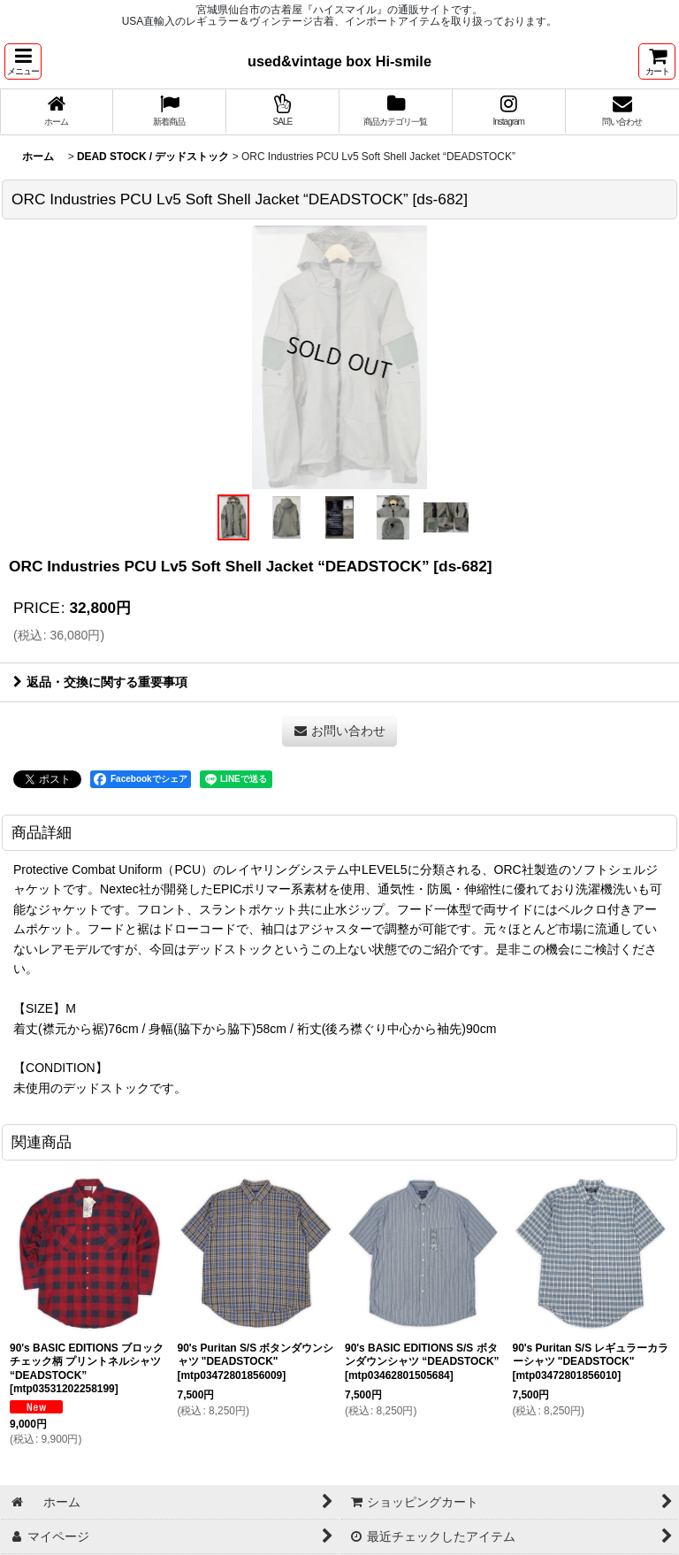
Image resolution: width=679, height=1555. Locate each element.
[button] (23, 61)
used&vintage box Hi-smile (339, 61)
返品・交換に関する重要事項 (100, 682)
